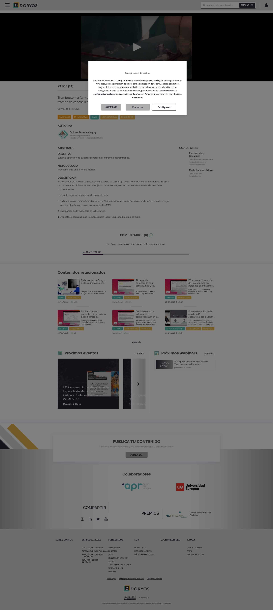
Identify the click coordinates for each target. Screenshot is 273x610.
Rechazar (137, 107)
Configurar (138, 94)
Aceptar (111, 107)
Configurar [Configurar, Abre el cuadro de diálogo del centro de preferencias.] (164, 107)
